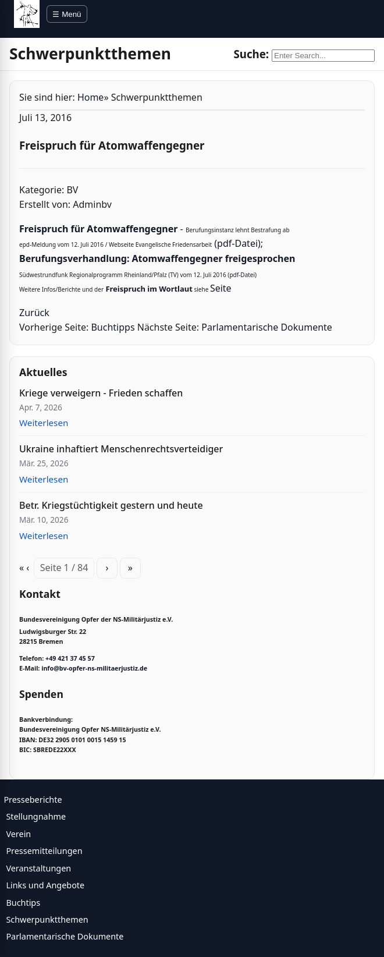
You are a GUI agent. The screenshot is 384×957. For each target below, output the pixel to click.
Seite (221, 288)
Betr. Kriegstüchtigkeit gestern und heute (111, 505)
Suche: (251, 54)
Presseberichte (32, 799)
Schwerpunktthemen (47, 919)
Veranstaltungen (38, 868)
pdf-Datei (237, 243)
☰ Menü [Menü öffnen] (66, 14)
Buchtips (23, 902)
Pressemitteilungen (44, 850)
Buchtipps (112, 327)
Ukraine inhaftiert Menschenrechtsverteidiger (121, 448)
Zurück (34, 312)
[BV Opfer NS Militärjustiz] (27, 14)
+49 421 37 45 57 (70, 658)
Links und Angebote (45, 885)
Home (90, 97)
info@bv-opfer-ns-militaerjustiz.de (94, 668)
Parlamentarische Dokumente (266, 327)
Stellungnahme (36, 816)
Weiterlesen (43, 422)
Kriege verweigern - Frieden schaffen (101, 393)
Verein (18, 833)
